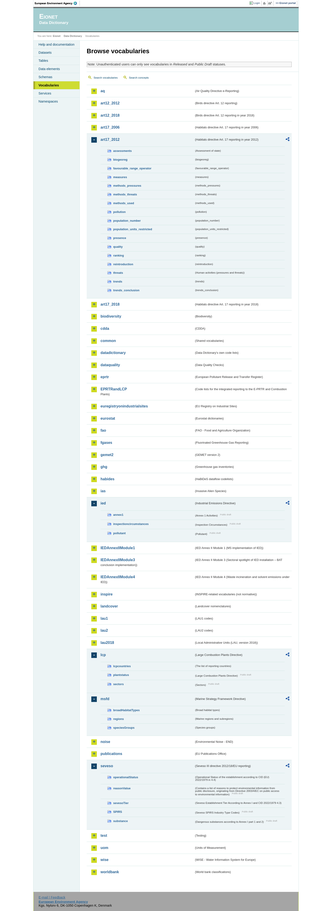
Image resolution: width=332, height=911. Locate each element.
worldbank (110, 872)
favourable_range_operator (132, 168)
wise (105, 860)
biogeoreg (120, 159)
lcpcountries (122, 666)
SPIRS (117, 812)
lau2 (104, 630)
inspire (107, 594)
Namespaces (48, 101)
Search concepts (139, 77)
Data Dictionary (73, 36)
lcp (103, 655)
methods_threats (125, 194)
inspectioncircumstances (131, 524)
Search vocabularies (106, 77)
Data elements (49, 69)
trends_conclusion (126, 290)
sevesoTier (121, 803)
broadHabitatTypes (126, 710)
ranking (118, 255)
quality (118, 246)
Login (257, 3)
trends (117, 281)
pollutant (119, 533)
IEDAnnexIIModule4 (118, 577)
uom (104, 848)
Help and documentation (56, 44)
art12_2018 (110, 115)
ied (103, 503)
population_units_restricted (132, 229)
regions (118, 719)
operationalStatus (125, 777)
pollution (119, 212)
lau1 (104, 618)
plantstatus (121, 675)
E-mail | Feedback (52, 897)
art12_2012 (110, 103)
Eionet (56, 36)
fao (103, 430)
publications (111, 754)
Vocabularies (49, 85)
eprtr (105, 377)
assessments (122, 151)
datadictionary (113, 353)
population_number (127, 220)
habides (107, 479)
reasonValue (121, 788)
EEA (57, 3)
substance (120, 821)
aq (103, 91)
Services (45, 93)
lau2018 (107, 643)
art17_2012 (110, 140)
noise (105, 742)
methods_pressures (127, 185)
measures (120, 177)
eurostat (108, 418)
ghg (104, 467)
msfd (105, 699)
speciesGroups (123, 727)
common (108, 341)
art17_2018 (110, 304)
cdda (105, 328)
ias (103, 491)
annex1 (118, 514)
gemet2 (107, 455)
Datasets (45, 52)
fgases (106, 443)
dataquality (110, 365)
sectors (118, 684)
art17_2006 (110, 127)
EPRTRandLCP (114, 389)
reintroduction (123, 264)
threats (118, 272)
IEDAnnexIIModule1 (118, 548)
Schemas (45, 77)
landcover (109, 606)
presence (119, 238)
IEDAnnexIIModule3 (118, 560)
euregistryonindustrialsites (124, 406)
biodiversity (111, 316)
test (104, 835)
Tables (43, 60)
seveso (107, 766)
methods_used (123, 203)
